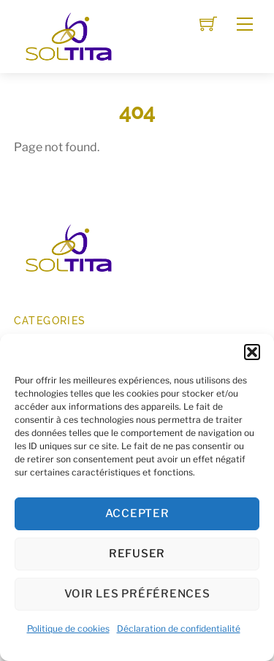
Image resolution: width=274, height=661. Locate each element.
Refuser (137, 553)
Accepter (137, 513)
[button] (252, 352)
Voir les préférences (137, 593)
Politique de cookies (68, 628)
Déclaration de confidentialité (178, 628)
